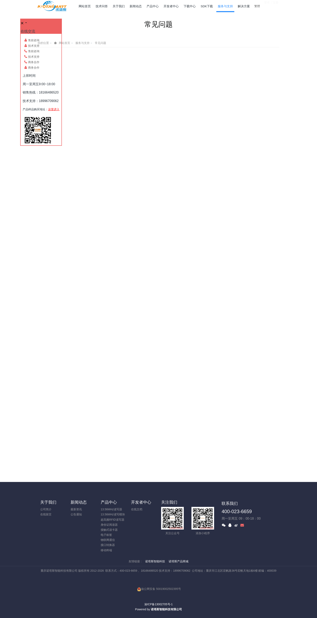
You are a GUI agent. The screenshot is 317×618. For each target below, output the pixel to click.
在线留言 (46, 514)
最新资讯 (76, 509)
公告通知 (76, 514)
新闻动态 (79, 502)
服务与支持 (82, 43)
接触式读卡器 (109, 529)
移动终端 (106, 550)
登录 (267, 5)
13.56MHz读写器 (111, 509)
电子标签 (106, 534)
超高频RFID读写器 (112, 519)
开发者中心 (141, 502)
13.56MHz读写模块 (113, 514)
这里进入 (53, 109)
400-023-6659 (237, 511)
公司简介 (46, 509)
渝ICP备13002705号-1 (158, 604)
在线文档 (136, 509)
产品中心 (109, 502)
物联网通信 (108, 539)
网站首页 (85, 6)
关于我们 (48, 502)
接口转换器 (108, 545)
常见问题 (100, 43)
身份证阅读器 (109, 524)
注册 (275, 5)
